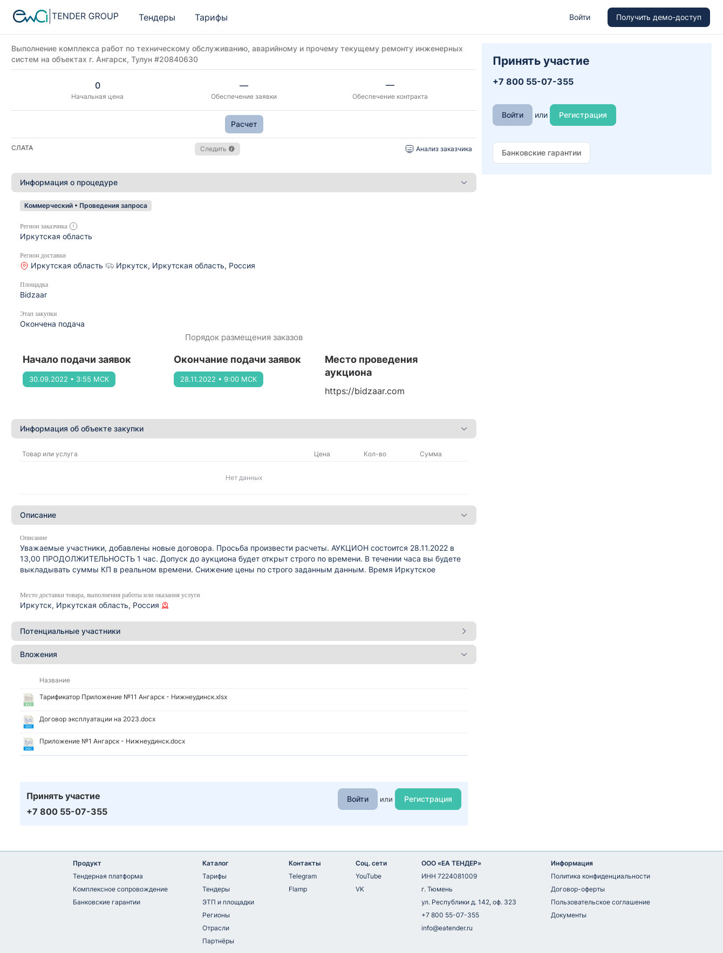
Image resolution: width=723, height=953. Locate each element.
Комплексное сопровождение (120, 889)
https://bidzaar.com (365, 391)
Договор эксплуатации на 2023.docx (97, 719)
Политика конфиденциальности (600, 876)
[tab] (243, 182)
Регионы (216, 915)
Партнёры (218, 941)
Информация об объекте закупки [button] (244, 428)
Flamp (298, 889)
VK (360, 889)
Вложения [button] (244, 654)
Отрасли (215, 928)
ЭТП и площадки (228, 902)
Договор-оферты (578, 889)
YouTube (368, 876)
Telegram (303, 876)
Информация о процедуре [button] (244, 182)
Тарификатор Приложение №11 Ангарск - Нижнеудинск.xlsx (133, 697)
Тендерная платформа (108, 876)
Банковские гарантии (106, 902)
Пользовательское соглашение (600, 902)
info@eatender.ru (447, 928)
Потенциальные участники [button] (244, 631)
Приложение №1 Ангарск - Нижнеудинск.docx (112, 741)
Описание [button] (244, 514)
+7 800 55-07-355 (450, 915)
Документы (568, 915)
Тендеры (157, 17)
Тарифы (211, 17)
